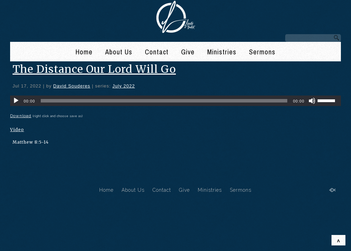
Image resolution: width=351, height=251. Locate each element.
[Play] (16, 100)
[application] (175, 101)
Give (188, 51)
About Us (118, 51)
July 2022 (123, 86)
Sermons (262, 51)
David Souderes (72, 86)
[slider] (164, 100)
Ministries (221, 51)
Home (84, 51)
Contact (157, 51)
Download (20, 115)
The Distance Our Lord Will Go (94, 69)
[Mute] (312, 100)
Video (17, 129)
